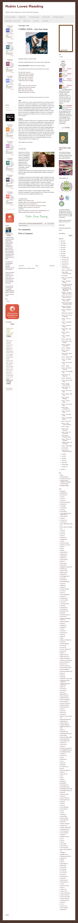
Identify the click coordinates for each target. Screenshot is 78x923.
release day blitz (63, 799)
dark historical (63, 611)
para (61, 757)
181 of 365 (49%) (9, 37)
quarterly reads (63, 794)
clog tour (62, 596)
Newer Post (21, 265)
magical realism (63, 697)
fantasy (61, 636)
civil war (62, 590)
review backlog (63, 807)
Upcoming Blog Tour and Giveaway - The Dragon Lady (67, 289)
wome (61, 887)
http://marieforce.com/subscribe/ (32, 207)
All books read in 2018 (65, 478)
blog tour (62, 570)
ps (60, 775)
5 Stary (61, 530)
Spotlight (62, 852)
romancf (62, 821)
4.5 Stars (62, 520)
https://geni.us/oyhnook (27, 77)
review (61, 805)
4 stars (61, 509)
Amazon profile (10, 17)
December (64, 257)
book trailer (62, 579)
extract (61, 634)
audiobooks (62, 555)
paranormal (62, 759)
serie (61, 842)
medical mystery (64, 707)
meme (61, 708)
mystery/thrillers (64, 740)
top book (62, 869)
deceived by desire (64, 614)
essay (61, 628)
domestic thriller (63, 621)
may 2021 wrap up (64, 703)
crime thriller (63, 609)
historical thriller (64, 669)
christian (62, 587)
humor (61, 676)
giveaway (62, 651)
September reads (64, 836)
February (64, 464)
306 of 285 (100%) (9, 203)
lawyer (61, 692)
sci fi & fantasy (63, 831)
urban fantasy (63, 876)
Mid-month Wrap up (64, 719)
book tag (62, 578)
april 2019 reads (63, 543)
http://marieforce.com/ (28, 200)
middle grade (63, 721)
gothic (61, 652)
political (62, 764)
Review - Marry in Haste (67, 356)
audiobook (62, 554)
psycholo (62, 781)
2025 (62, 243)
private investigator (64, 770)
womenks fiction (64, 900)
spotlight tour (63, 854)
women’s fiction (63, 896)
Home (37, 265)
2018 (62, 469)
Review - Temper (65, 365)
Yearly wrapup (63, 907)
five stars (62, 645)
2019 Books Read (64, 476)
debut (61, 613)
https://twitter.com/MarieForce (29, 204)
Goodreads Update (64, 483)
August (63, 266)
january (62, 686)
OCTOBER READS (64, 751)
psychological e (63, 785)
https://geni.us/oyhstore (31, 85)
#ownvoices (62, 494)
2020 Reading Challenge (10, 159)
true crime (62, 870)
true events (62, 872)
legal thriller (63, 694)
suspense (62, 858)
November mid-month (65, 748)
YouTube (45, 21)
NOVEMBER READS (65, 750)
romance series (63, 818)
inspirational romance (65, 678)
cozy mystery (63, 603)
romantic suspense (64, 827)
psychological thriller (65, 788)
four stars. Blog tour (64, 649)
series (61, 843)
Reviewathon (64, 275)
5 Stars (61, 522)
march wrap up (63, 701)
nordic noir (62, 744)
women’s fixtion (63, 898)
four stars (62, 647)
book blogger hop (64, 576)
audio (61, 550)
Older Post (52, 265)
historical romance (64, 667)
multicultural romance (65, 733)
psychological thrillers (65, 790)
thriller (61, 865)
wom (61, 883)
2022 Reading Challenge (10, 125)
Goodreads (46, 17)
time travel (62, 867)
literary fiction (63, 695)
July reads (62, 688)
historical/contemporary (65, 671)
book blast (62, 574)
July (63, 454)
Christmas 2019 (63, 589)
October (64, 261)
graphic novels (63, 654)
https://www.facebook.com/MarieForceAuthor (35, 202)
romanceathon (63, 820)
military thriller (63, 723)
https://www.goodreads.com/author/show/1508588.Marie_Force (33, 210)
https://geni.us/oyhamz (28, 74)
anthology (62, 539)
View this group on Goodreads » (9, 389)
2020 (62, 253)
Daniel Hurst (65, 71)
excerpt (61, 630)
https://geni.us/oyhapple (27, 75)
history (61, 673)
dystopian (62, 625)
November (64, 259)
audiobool (62, 557)
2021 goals (62, 504)
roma (61, 812)
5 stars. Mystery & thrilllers (66, 527)
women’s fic (63, 891)
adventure (62, 537)
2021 (62, 251)
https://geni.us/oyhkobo (27, 79)
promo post (62, 774)
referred (62, 796)
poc (61, 761)
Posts (8, 107)
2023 (62, 247)
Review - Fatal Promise (67, 445)
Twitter (36, 21)
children (62, 585)
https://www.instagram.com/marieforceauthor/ (35, 205)
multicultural (63, 731)
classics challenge (64, 594)
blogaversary (63, 572)
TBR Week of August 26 (67, 313)
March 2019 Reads (64, 699)
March (63, 462)
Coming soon (24, 225)
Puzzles (62, 792)
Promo (61, 772)
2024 (62, 245)
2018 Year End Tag (64, 502)
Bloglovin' (22, 17)
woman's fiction (63, 885)
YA (61, 904)
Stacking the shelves (64, 856)
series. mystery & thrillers (66, 849)
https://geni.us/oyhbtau (29, 92)
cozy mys (62, 601)
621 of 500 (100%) (9, 170)
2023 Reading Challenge (10, 77)
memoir (62, 712)
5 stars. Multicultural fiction (66, 523)
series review (63, 847)
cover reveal (63, 600)
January (64, 466)
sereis (61, 840)
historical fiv (63, 663)
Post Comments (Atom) (29, 268)
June (63, 456)
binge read (62, 565)
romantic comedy (64, 823)
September (64, 264)
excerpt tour (63, 632)
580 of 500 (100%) (9, 153)
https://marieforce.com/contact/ (33, 212)
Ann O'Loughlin (65, 108)
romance (62, 816)
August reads (63, 559)
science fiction (63, 832)
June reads (62, 690)
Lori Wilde (61, 83)
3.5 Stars (62, 507)
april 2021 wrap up (64, 544)
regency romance (64, 797)
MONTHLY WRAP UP (65, 726)
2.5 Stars (62, 500)
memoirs (62, 714)
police (61, 762)
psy (61, 777)
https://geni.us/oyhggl (28, 80)
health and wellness (64, 658)
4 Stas (61, 518)
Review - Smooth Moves (67, 270)
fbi (60, 638)
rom (61, 810)
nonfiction (62, 742)
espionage (62, 627)
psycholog (62, 783)
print (61, 768)
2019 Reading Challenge (10, 176)
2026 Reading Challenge (10, 26)
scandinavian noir (64, 829)
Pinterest (27, 21)
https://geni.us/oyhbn (27, 89)
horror (61, 674)
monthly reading (63, 724)
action (61, 535)
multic (61, 729)
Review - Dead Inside (66, 339)
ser (61, 838)
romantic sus (63, 825)
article (61, 546)
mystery (62, 735)
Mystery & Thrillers (64, 737)
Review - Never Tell (66, 421)
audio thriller (63, 552)
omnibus (62, 753)
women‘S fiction (64, 894)
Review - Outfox (65, 426)
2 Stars (61, 498)
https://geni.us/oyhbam (27, 90)
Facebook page (34, 17)
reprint (61, 801)
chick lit (62, 583)
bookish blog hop (64, 581)
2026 (62, 241)
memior (62, 710)
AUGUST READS (66, 267)
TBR (61, 859)
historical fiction (63, 662)
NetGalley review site (12, 21)
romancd (62, 814)
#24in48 (62, 491)
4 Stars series (63, 516)
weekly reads (63, 880)
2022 (62, 249)
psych (61, 779)
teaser (61, 861)
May (63, 458)
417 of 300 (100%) (9, 54)
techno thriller (63, 863)
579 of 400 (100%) (9, 136)
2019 (62, 255)
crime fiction (63, 607)
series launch (63, 845)
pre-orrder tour (63, 766)
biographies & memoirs (65, 566)
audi (61, 548)
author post (62, 563)
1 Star (61, 496)
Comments (9, 110)
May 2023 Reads (64, 705)
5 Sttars (62, 533)
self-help (62, 834)
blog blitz (62, 568)
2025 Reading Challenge (10, 43)
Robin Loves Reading (24, 6)
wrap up (62, 902)
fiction (61, 641)
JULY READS (65, 448)
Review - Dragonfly (66, 348)
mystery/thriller (63, 739)
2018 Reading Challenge (10, 192)
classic (61, 592)
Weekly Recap (63, 882)
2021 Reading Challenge (10, 142)
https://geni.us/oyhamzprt (29, 87)
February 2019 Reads (65, 640)
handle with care (64, 656)
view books (12, 55)
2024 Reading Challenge (10, 60)
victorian (62, 878)
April (63, 460)
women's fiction (63, 893)
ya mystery (62, 905)
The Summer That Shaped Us (67, 80)
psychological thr (64, 786)
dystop (61, 623)
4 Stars (61, 511)
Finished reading (64, 643)
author (61, 561)
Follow (60, 230)
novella (61, 746)
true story (62, 874)
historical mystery (64, 665)
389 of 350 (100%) (9, 71)
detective (62, 616)
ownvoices (62, 755)
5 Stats (61, 531)
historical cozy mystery (65, 660)
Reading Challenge (64, 485)
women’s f (62, 889)
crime (61, 605)
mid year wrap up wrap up (66, 716)
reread (61, 803)
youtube (62, 909)
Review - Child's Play (66, 378)
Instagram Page (58, 17)
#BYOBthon (63, 493)
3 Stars (61, 506)
